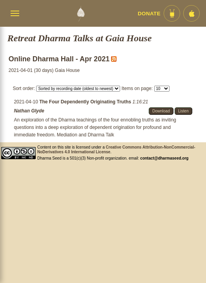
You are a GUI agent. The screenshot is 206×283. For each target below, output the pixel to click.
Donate (149, 14)
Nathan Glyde (29, 111)
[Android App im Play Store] (172, 13)
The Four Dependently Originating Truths (85, 102)
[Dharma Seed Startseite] (81, 13)
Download (161, 111)
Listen (183, 111)
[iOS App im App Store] (191, 13)
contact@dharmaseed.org (164, 158)
